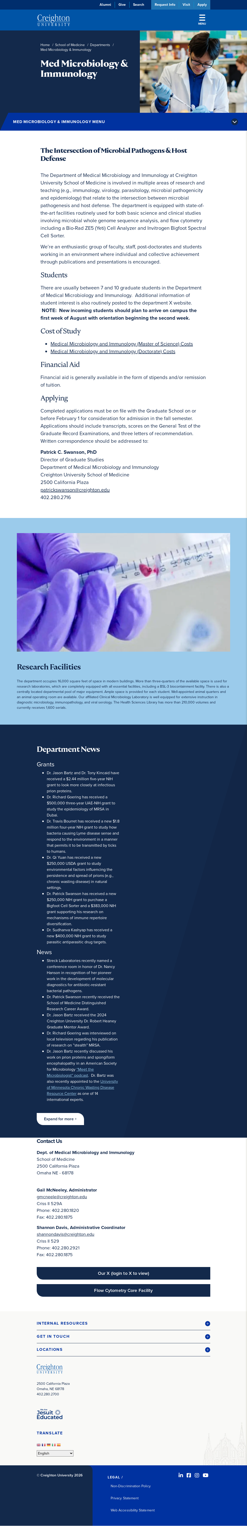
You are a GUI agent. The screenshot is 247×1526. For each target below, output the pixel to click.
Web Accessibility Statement (133, 1510)
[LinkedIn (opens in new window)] (181, 1475)
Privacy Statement (125, 1498)
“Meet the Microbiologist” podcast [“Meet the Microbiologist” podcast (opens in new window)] (70, 1072)
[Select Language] (55, 1453)
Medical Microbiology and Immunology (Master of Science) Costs (122, 344)
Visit (186, 4)
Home (45, 45)
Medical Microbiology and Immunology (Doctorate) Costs (113, 351)
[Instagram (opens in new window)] (197, 1475)
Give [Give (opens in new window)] (122, 4)
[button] (60, 1119)
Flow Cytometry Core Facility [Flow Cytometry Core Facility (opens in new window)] (123, 1290)
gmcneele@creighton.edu (62, 1197)
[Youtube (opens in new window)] (205, 1475)
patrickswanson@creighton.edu (75, 490)
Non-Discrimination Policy (131, 1486)
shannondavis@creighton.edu (65, 1234)
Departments (100, 45)
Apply (202, 4)
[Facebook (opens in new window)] (189, 1475)
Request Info (165, 4)
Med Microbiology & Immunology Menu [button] (59, 122)
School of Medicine (70, 45)
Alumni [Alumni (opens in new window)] (105, 4)
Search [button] (138, 4)
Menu (202, 20)
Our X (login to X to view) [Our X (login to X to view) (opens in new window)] (123, 1273)
